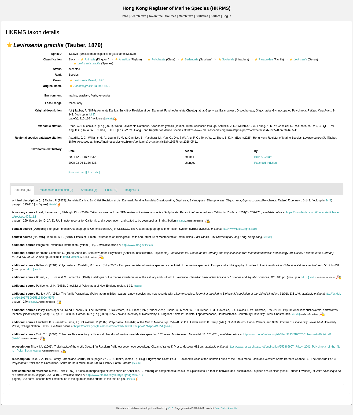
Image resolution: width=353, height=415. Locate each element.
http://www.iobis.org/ (235, 228)
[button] (9, 45)
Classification (52, 59)
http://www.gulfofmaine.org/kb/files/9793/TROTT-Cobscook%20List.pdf (287, 334)
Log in (227, 16)
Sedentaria (189, 59)
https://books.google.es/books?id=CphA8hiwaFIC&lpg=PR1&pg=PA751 (118, 326)
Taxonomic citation (49, 126)
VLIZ (170, 408)
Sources (170, 16)
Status (57, 69)
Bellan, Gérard (263, 157)
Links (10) (111, 190)
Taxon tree (156, 16)
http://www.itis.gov (133, 245)
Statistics (202, 16)
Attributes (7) (89, 190)
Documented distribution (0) (56, 190)
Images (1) (132, 190)
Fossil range (53, 103)
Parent (57, 80)
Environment (53, 95)
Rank (58, 74)
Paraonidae (263, 59)
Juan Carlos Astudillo (226, 408)
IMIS (91, 114)
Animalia (88, 59)
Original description (48, 110)
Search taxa (138, 16)
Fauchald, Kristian (265, 162)
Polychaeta (156, 59)
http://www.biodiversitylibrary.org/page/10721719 (116, 375)
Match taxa (186, 16)
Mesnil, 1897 (86, 80)
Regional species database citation (38, 137)
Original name (52, 86)
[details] (109, 118)
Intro (125, 16)
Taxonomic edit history (46, 149)
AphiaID (56, 54)
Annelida (122, 59)
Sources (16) (23, 190)
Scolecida (225, 59)
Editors (215, 16)
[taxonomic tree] (77, 172)
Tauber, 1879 (89, 86)
